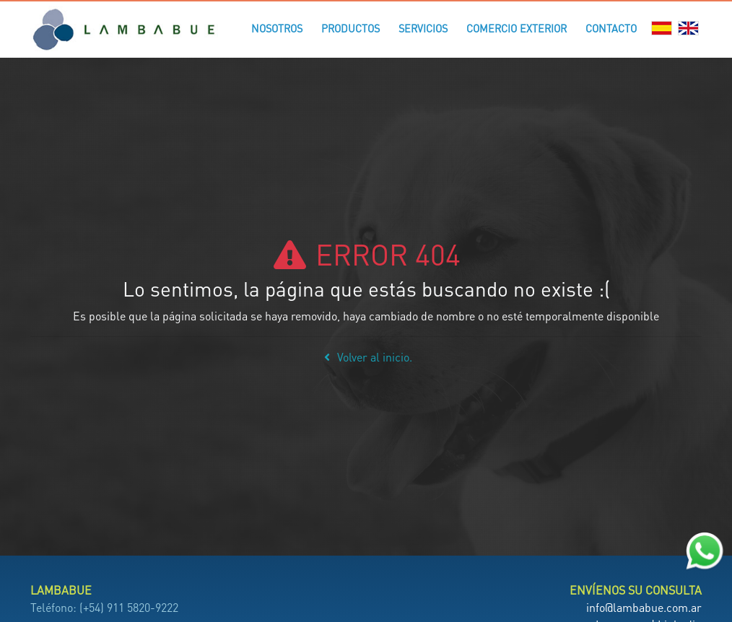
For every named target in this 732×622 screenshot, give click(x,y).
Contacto (611, 28)
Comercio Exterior (516, 28)
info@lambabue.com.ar (644, 607)
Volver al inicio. (366, 356)
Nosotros (276, 28)
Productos (350, 28)
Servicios (423, 28)
